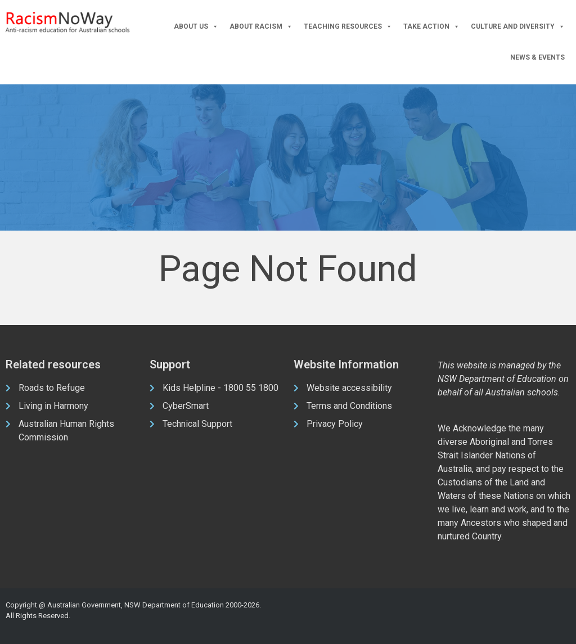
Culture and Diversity (518, 26)
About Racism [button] (261, 26)
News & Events (537, 57)
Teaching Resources (348, 26)
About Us (196, 26)
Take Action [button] (431, 26)
